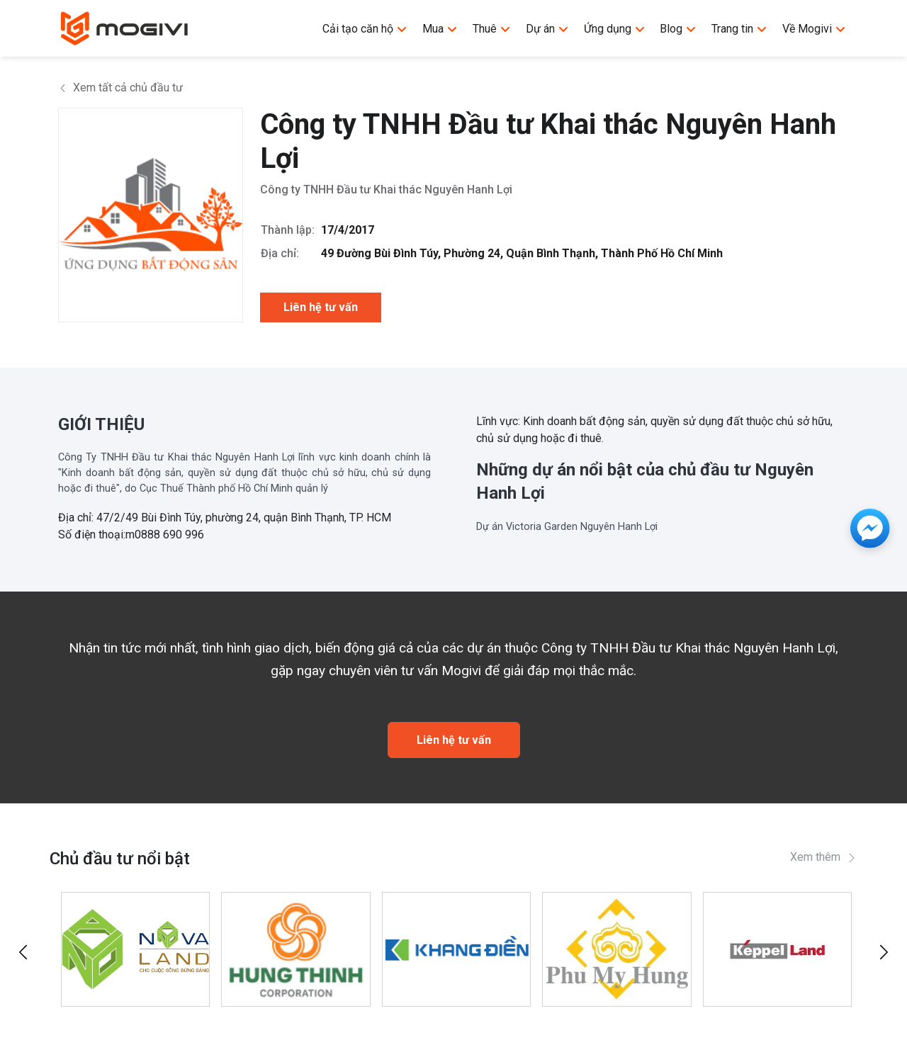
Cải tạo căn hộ (364, 28)
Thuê (492, 28)
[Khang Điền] (456, 949)
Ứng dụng (615, 28)
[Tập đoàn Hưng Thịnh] (295, 949)
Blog (678, 28)
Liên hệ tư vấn (320, 307)
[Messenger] (870, 528)
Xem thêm (823, 857)
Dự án (547, 28)
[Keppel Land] (777, 949)
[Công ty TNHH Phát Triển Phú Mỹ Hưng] (616, 949)
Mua (440, 28)
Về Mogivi (814, 28)
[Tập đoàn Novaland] (135, 949)
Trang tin (739, 28)
